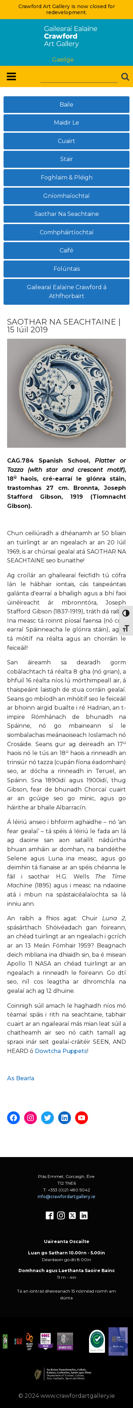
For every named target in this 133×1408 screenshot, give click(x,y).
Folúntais (67, 268)
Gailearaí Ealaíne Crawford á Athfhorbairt (66, 292)
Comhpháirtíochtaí (67, 232)
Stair (66, 159)
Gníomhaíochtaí (66, 196)
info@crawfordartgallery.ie (66, 1196)
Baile (66, 104)
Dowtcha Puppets (61, 1051)
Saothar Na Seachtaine (66, 214)
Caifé (66, 250)
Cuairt (66, 141)
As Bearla (20, 1078)
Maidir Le (66, 122)
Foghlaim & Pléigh (67, 177)
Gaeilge (63, 59)
